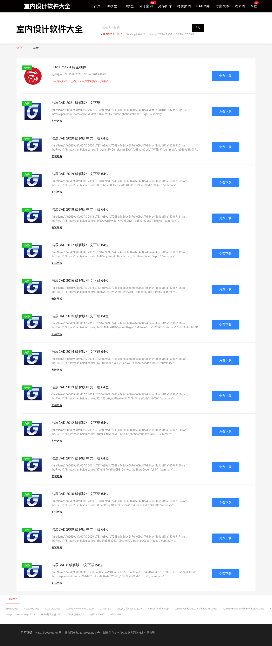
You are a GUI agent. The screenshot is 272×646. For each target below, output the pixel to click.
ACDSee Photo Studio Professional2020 (243, 608)
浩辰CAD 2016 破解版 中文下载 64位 (80, 280)
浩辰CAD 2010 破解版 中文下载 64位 (80, 494)
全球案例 (146, 5)
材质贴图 (184, 6)
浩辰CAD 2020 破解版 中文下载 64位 (80, 138)
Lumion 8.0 (105, 608)
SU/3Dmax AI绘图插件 (68, 67)
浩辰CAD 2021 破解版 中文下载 (75, 103)
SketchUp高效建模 (135, 34)
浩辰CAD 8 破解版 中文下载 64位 (77, 565)
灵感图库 (165, 6)
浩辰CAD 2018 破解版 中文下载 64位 (80, 209)
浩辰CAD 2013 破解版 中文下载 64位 (80, 387)
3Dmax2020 (12, 608)
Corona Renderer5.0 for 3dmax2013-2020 (195, 608)
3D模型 (112, 6)
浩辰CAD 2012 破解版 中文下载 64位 (80, 423)
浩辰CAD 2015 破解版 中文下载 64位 (80, 316)
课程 (253, 5)
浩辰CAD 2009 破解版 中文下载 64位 (80, 529)
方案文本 (223, 6)
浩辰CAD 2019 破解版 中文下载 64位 (80, 174)
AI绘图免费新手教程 (111, 34)
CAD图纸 (203, 6)
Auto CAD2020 (52, 608)
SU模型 (128, 6)
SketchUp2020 (31, 608)
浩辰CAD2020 (97, 614)
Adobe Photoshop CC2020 (80, 608)
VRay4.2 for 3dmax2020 (129, 608)
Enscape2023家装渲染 (160, 34)
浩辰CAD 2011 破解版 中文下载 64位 (80, 458)
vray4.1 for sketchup (158, 608)
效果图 (240, 6)
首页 (97, 6)
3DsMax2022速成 (185, 34)
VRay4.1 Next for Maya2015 (20, 614)
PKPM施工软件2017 (51, 614)
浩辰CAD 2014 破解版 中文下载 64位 (80, 352)
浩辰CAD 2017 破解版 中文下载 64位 (80, 245)
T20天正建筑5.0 (75, 614)
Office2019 (115, 614)
